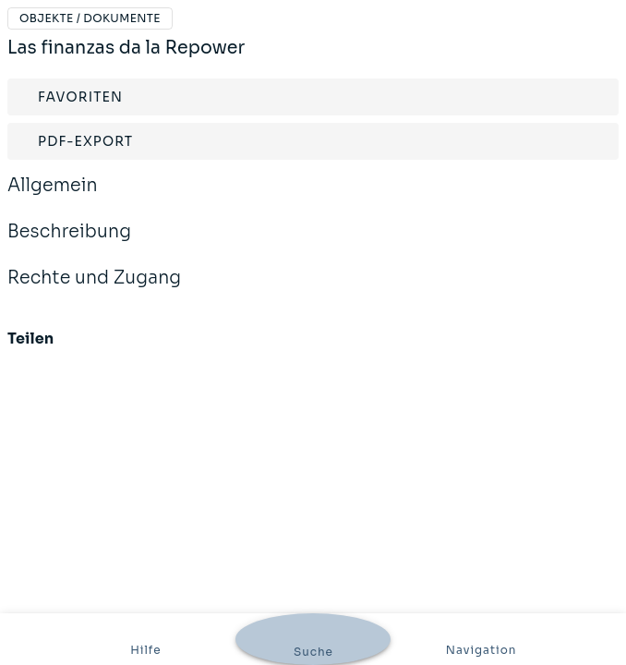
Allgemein (52, 198)
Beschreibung (69, 244)
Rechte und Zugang (94, 290)
